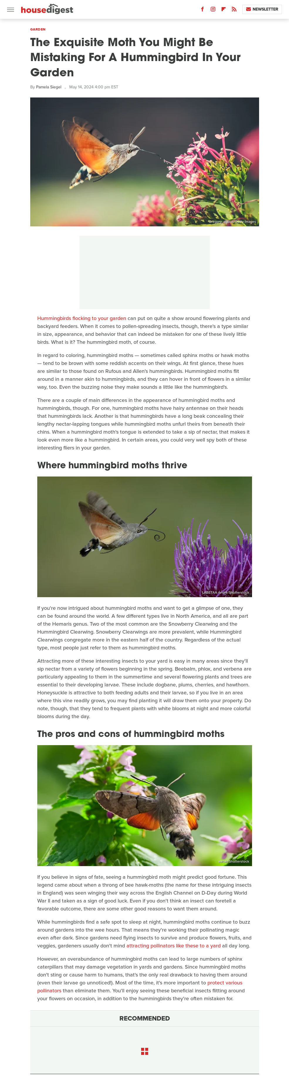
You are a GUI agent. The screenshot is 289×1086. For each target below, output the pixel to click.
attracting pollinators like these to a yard (173, 945)
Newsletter (262, 9)
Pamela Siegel (48, 87)
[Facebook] (202, 10)
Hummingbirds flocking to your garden (81, 318)
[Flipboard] (223, 10)
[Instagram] (213, 10)
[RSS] (234, 10)
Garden (38, 29)
